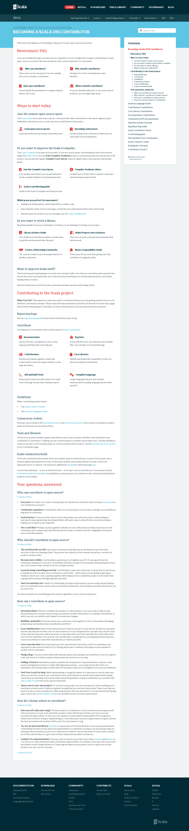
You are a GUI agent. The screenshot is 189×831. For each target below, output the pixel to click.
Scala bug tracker (51, 422)
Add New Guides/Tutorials (140, 122)
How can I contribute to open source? (149, 97)
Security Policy (130, 805)
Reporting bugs (140, 74)
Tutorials (133, 18)
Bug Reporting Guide (137, 126)
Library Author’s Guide (46, 693)
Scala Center (26, 118)
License (127, 801)
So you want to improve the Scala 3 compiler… (152, 63)
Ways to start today (139, 58)
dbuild (70, 464)
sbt (94, 464)
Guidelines (138, 79)
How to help (101, 790)
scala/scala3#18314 (77, 213)
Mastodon (156, 794)
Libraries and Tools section (104, 443)
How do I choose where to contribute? (150, 100)
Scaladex (53, 726)
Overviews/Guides (21, 798)
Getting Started (79, 18)
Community (137, 7)
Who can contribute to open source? (149, 93)
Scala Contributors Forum (139, 130)
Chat (71, 801)
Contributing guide (136, 134)
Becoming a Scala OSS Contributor (145, 49)
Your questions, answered (142, 90)
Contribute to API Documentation (143, 118)
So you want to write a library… (146, 65)
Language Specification (23, 801)
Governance (156, 7)
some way (107, 502)
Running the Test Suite (138, 145)
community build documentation (31, 473)
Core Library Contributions (140, 111)
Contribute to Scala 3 (137, 149)
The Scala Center (76, 809)
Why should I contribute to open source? (151, 95)
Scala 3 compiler (28, 152)
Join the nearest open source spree (148, 61)
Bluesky (109, 739)
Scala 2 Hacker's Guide (138, 141)
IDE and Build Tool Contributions (143, 138)
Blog (171, 7)
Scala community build (143, 86)
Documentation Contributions (141, 115)
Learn (69, 7)
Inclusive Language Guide (36, 411)
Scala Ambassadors (77, 794)
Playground (98, 7)
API (163, 18)
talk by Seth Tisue (29, 680)
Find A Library (118, 7)
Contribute (138, 77)
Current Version (48, 790)
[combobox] (157, 30)
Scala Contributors (71, 329)
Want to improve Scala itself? (146, 68)
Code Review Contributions (140, 107)
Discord (155, 805)
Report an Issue (103, 794)
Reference (150, 18)
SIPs (172, 18)
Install (82, 7)
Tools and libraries (141, 84)
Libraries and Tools (77, 805)
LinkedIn (98, 739)
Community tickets (142, 81)
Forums (72, 798)
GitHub (155, 790)
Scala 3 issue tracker (74, 422)
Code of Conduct (131, 798)
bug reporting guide (33, 318)
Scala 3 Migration (114, 18)
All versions (46, 794)
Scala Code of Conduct (35, 406)
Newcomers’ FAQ (138, 54)
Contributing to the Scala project (145, 71)
